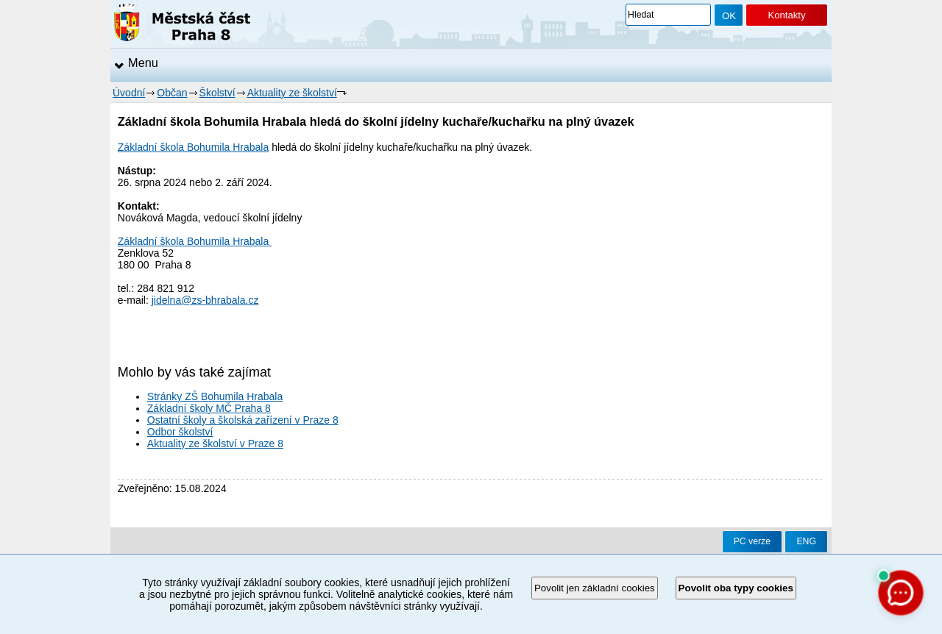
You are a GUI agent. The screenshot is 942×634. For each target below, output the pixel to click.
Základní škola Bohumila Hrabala (193, 147)
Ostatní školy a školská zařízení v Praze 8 (243, 420)
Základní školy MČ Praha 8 (209, 408)
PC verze (752, 541)
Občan (172, 93)
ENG (806, 541)
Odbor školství (180, 432)
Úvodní (129, 93)
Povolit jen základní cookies (594, 588)
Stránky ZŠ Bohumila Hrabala (215, 396)
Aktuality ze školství (292, 93)
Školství (217, 93)
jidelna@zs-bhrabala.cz (205, 300)
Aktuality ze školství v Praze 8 (215, 443)
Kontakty (786, 15)
